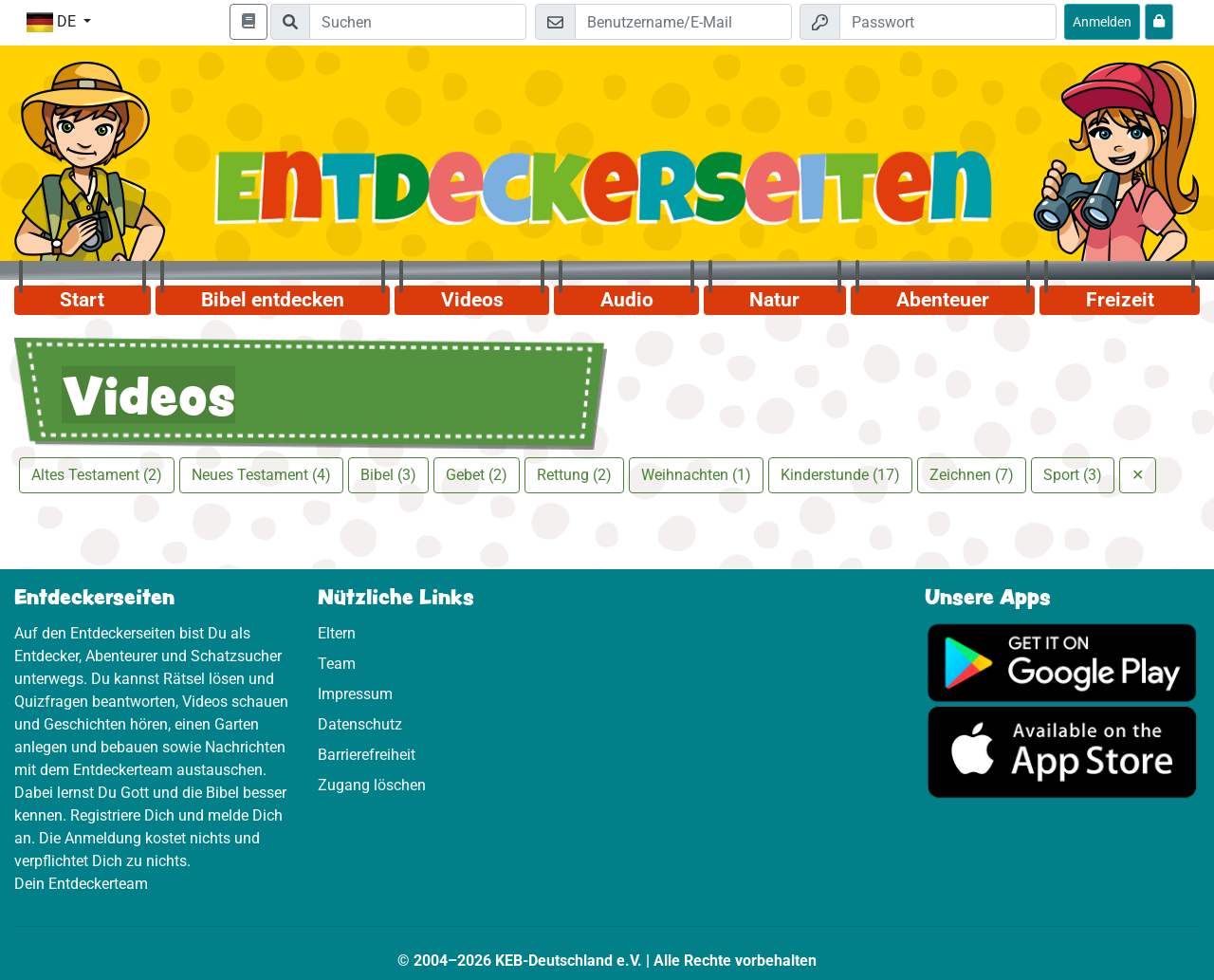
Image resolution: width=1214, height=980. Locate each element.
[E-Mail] (683, 22)
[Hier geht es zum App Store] (1062, 751)
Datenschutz (360, 724)
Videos (472, 299)
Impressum (355, 694)
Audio (626, 299)
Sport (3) (1072, 475)
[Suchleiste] (417, 22)
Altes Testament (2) (96, 475)
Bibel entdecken (272, 299)
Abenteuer (942, 299)
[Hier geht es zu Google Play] (1062, 662)
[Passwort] (948, 22)
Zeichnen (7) (971, 475)
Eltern (337, 633)
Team (337, 664)
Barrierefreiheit (366, 755)
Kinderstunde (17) (840, 475)
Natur (774, 299)
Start (82, 299)
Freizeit (1120, 299)
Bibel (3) (388, 475)
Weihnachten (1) (696, 475)
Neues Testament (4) (261, 475)
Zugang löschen (372, 785)
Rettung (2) (574, 475)
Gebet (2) (476, 475)
